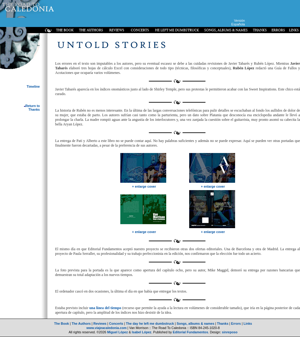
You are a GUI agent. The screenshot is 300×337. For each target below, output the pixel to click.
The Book (61, 323)
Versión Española (238, 22)
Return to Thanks (32, 107)
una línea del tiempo (105, 308)
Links (247, 323)
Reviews (100, 323)
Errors (236, 323)
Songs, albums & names (195, 323)
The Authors (81, 323)
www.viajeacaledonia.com (106, 328)
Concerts (116, 323)
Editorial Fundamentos (190, 332)
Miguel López (117, 332)
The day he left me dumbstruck (150, 323)
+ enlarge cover (144, 186)
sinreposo (230, 332)
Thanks (222, 323)
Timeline (33, 86)
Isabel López (142, 332)
